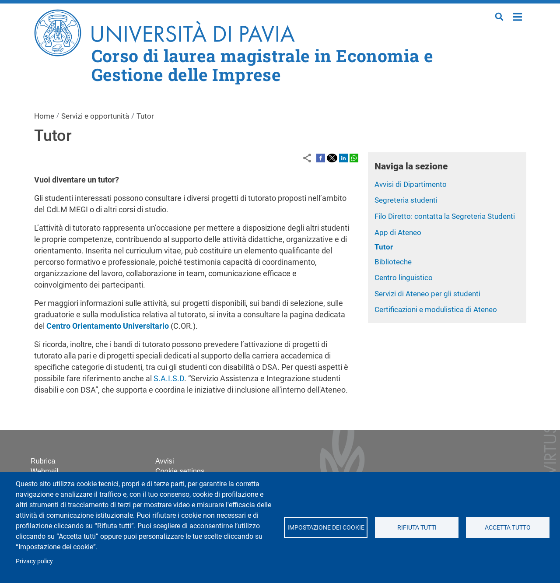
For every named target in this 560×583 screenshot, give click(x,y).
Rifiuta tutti (416, 527)
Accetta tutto (508, 527)
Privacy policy (34, 561)
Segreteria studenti (406, 200)
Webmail (44, 471)
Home (517, 16)
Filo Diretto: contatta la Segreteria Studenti (444, 216)
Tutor (383, 246)
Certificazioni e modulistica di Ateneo (435, 309)
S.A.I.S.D (169, 378)
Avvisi (164, 461)
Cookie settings (179, 471)
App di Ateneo (397, 232)
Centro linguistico (403, 277)
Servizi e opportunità (95, 116)
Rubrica (43, 461)
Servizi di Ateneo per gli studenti (427, 293)
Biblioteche (393, 261)
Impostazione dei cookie (325, 527)
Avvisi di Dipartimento (410, 184)
